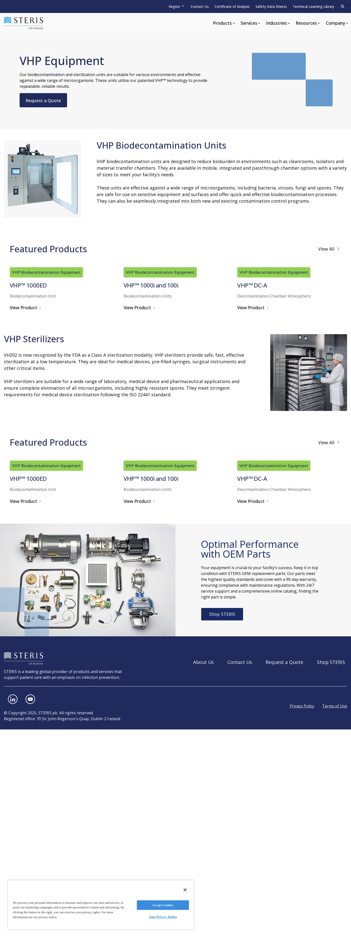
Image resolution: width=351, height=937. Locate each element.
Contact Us (200, 6)
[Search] (342, 6)
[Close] (185, 889)
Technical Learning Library (313, 6)
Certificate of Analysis (232, 6)
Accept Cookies (163, 905)
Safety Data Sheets (271, 6)
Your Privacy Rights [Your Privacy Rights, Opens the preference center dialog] (163, 917)
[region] (101, 904)
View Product (26, 411)
